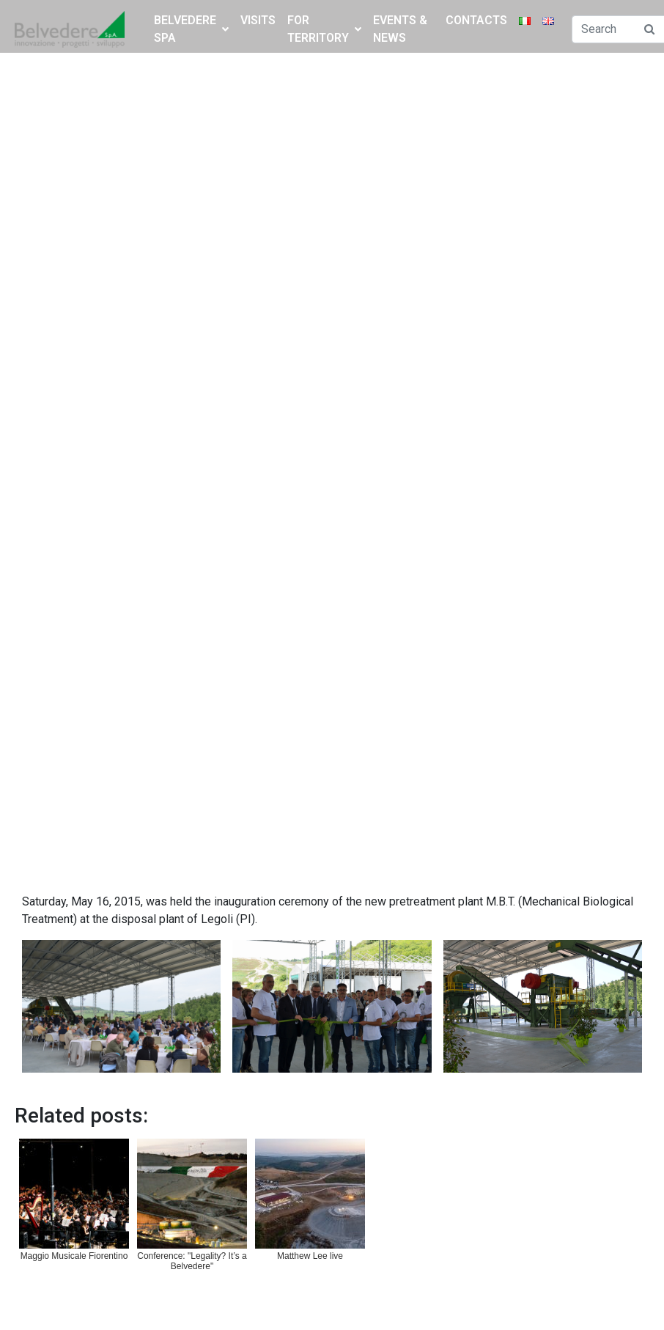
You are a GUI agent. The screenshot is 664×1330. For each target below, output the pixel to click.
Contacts (476, 20)
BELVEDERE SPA (191, 29)
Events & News (400, 29)
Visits (258, 20)
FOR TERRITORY (324, 29)
